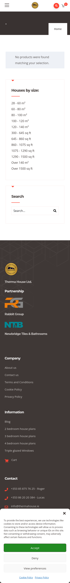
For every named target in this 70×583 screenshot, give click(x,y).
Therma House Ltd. (18, 282)
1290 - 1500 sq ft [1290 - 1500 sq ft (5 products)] (22, 157)
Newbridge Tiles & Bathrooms (26, 334)
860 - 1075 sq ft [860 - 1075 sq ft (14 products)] (22, 145)
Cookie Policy (26, 577)
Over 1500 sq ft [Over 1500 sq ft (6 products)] (22, 169)
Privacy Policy (42, 577)
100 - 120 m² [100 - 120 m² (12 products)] (20, 121)
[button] (64, 513)
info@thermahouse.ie (25, 506)
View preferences (35, 568)
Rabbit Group (14, 314)
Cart (14, 460)
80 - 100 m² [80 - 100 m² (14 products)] (19, 115)
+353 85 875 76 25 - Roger (28, 488)
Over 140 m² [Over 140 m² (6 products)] (20, 163)
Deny (35, 558)
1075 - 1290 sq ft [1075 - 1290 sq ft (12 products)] (22, 151)
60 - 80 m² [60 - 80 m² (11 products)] (18, 109)
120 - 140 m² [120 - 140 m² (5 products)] (20, 127)
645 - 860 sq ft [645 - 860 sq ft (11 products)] (21, 139)
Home (58, 29)
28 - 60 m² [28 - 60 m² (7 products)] (18, 103)
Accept (35, 548)
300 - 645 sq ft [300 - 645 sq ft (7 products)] (21, 133)
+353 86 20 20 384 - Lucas (27, 497)
